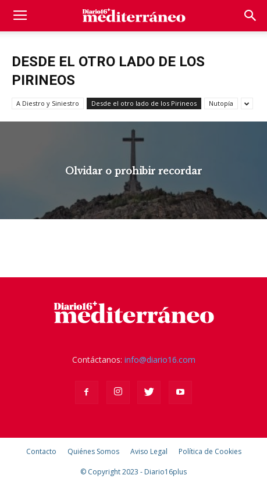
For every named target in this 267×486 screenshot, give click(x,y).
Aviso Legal (149, 451)
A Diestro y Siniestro (47, 103)
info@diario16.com (159, 359)
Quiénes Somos (93, 451)
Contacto (41, 451)
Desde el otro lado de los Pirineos (144, 103)
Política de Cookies (210, 451)
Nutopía (221, 103)
